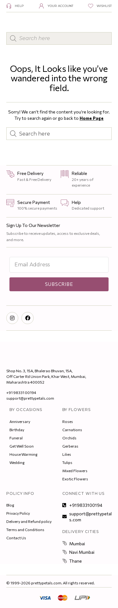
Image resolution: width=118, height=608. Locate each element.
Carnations (72, 429)
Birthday (16, 429)
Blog (10, 505)
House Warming (23, 454)
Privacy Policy (18, 513)
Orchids (69, 438)
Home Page (92, 118)
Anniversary (19, 421)
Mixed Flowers (74, 470)
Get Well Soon (21, 446)
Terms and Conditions (25, 529)
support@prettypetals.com (30, 398)
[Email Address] (59, 265)
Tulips (67, 462)
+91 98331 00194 (21, 392)
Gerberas (70, 446)
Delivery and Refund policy (29, 521)
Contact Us (16, 538)
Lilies (66, 454)
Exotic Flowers (75, 479)
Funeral (16, 438)
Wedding (17, 462)
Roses (67, 421)
